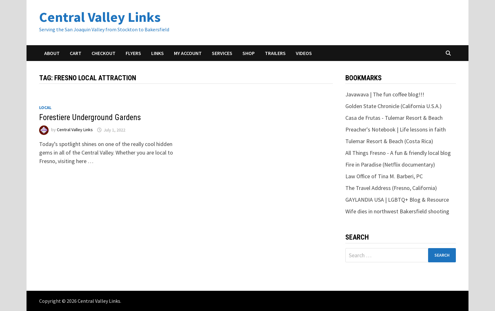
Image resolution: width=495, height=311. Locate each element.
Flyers (133, 53)
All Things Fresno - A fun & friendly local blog (398, 152)
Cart (75, 53)
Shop (248, 53)
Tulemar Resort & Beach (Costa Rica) (389, 141)
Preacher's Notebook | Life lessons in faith (395, 129)
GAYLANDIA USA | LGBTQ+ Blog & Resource (397, 199)
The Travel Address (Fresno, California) (391, 188)
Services (222, 53)
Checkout (104, 53)
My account (188, 53)
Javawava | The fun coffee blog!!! (384, 94)
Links (157, 53)
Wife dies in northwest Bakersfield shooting (397, 211)
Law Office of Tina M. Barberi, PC (384, 176)
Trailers (275, 53)
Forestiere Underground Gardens (90, 117)
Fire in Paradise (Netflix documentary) (390, 164)
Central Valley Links (100, 17)
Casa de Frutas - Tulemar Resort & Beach (394, 117)
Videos (304, 53)
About (52, 53)
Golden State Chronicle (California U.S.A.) (393, 106)
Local (45, 107)
